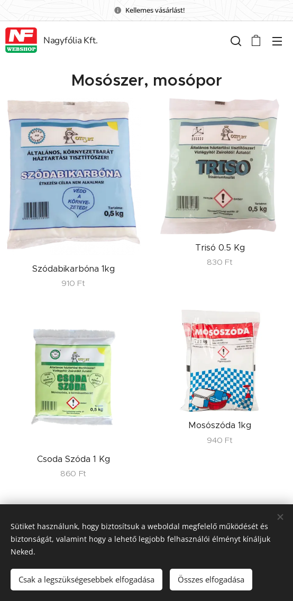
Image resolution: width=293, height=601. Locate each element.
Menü (277, 41)
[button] (234, 40)
